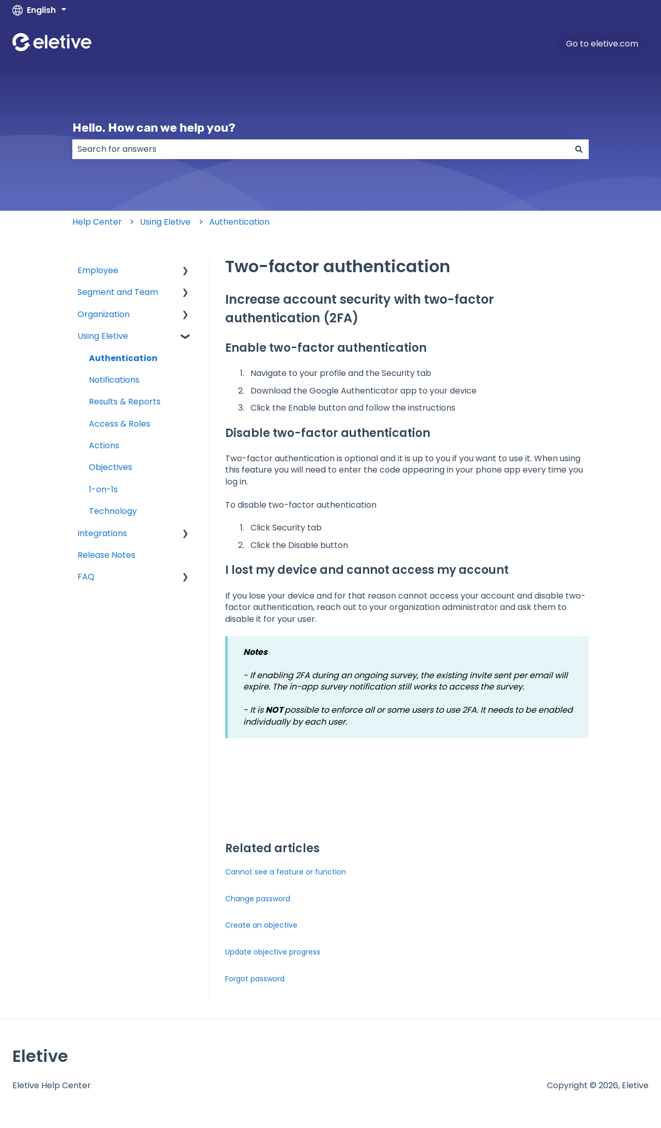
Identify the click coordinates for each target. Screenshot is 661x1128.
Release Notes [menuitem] (106, 555)
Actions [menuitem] (104, 445)
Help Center (97, 222)
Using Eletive (165, 222)
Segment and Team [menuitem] (117, 292)
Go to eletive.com (602, 44)
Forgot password (255, 979)
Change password (257, 899)
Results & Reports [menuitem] (125, 402)
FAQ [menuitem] (86, 577)
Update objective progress (272, 952)
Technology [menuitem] (113, 511)
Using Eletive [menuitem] (102, 336)
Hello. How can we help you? (153, 127)
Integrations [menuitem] (102, 533)
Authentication (239, 222)
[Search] (579, 149)
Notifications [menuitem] (114, 380)
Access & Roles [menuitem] (119, 424)
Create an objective (261, 925)
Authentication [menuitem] (123, 358)
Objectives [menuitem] (110, 467)
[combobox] (320, 149)
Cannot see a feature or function (285, 872)
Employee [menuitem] (97, 270)
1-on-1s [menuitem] (103, 489)
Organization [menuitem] (103, 314)
